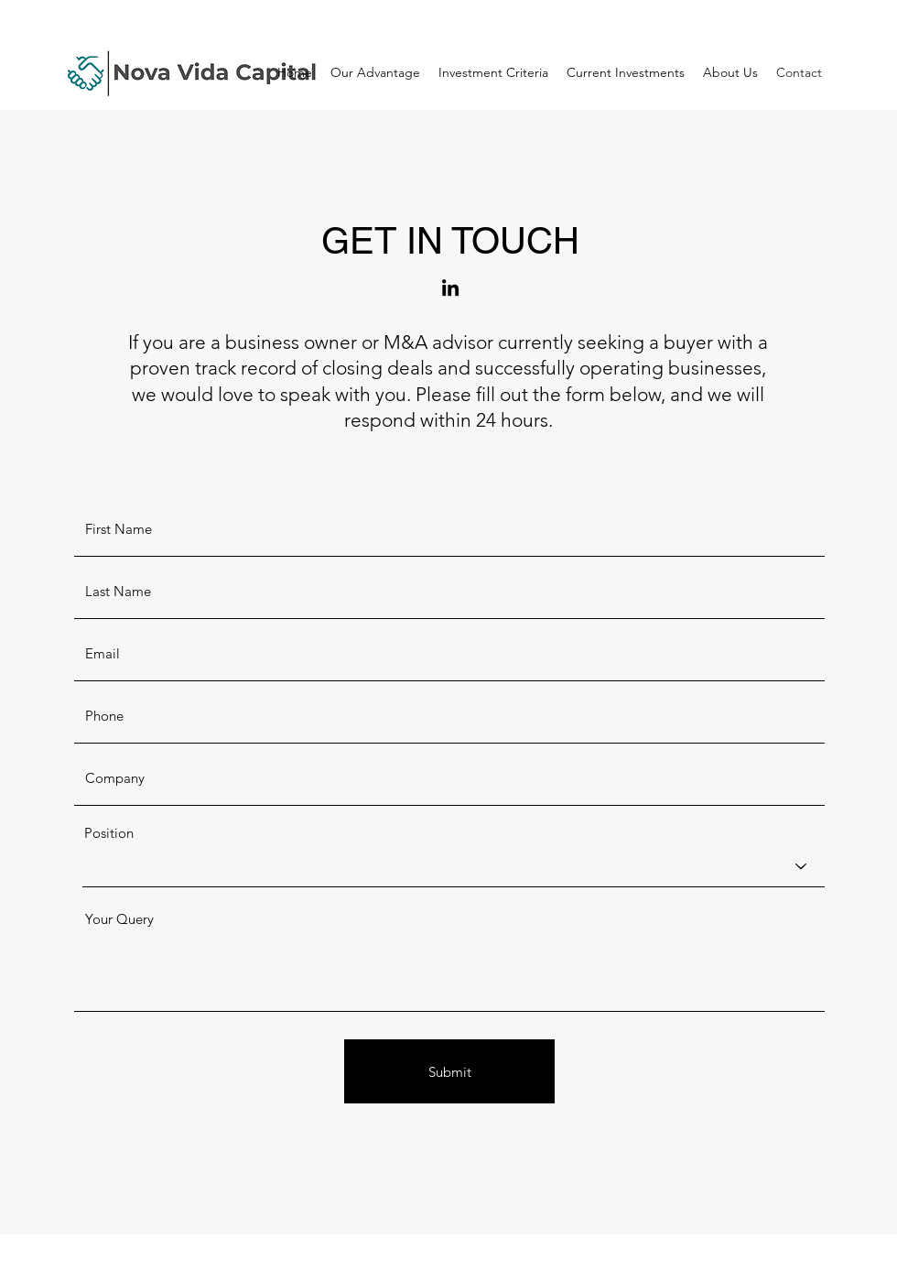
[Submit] (449, 1071)
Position (109, 833)
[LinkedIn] (450, 287)
